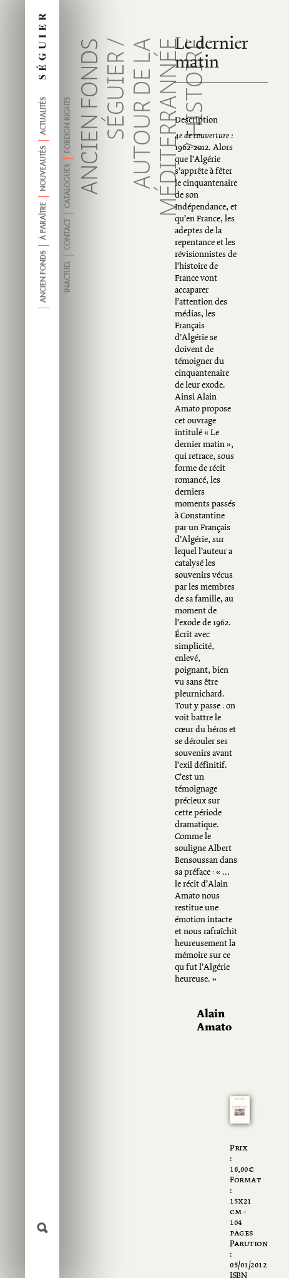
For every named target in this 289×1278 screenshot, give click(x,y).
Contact (68, 234)
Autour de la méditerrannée (157, 127)
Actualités (43, 116)
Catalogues (68, 186)
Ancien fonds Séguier (104, 116)
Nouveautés (43, 168)
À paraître (43, 221)
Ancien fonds (43, 277)
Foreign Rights (68, 125)
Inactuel (68, 277)
